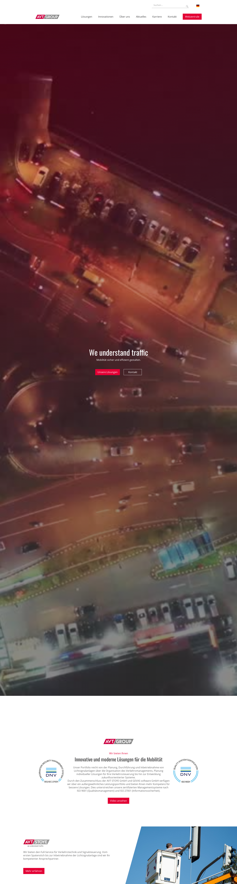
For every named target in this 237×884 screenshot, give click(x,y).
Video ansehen (118, 800)
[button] (198, 6)
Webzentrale (192, 16)
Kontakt (132, 372)
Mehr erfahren (34, 871)
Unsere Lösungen (107, 372)
